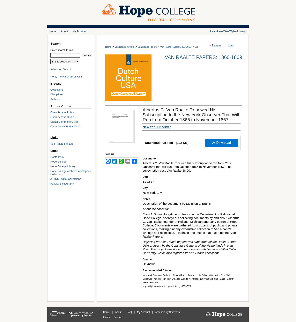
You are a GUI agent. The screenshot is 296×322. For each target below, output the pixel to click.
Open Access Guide (62, 117)
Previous (216, 45)
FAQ (129, 312)
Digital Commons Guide (64, 121)
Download (221, 142)
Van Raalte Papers (147, 47)
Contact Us (57, 156)
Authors (55, 99)
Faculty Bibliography (62, 183)
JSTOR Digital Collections (65, 178)
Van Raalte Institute (124, 47)
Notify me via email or (66, 76)
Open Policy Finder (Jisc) (65, 126)
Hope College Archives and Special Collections (71, 173)
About (118, 312)
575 (196, 47)
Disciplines (56, 94)
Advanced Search (61, 69)
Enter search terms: (62, 50)
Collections (57, 89)
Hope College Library (62, 166)
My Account (143, 312)
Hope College (58, 161)
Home (108, 47)
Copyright (118, 317)
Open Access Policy (62, 112)
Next (230, 45)
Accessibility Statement (167, 312)
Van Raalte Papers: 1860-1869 (175, 47)
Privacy (107, 317)
